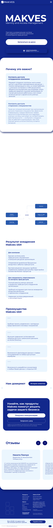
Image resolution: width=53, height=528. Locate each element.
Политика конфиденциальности (38, 510)
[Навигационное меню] (51, 2)
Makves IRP (25, 499)
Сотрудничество (26, 509)
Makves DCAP (25, 496)
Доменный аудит (37, 496)
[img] (12, 496)
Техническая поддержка (25, 513)
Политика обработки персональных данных (38, 514)
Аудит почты (36, 499)
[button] (26, 42)
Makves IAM (25, 498)
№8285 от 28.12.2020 (32, 51)
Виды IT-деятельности (38, 506)
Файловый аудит (37, 498)
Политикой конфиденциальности (12, 526)
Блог (23, 505)
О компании (25, 503)
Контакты (24, 508)
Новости (24, 506)
